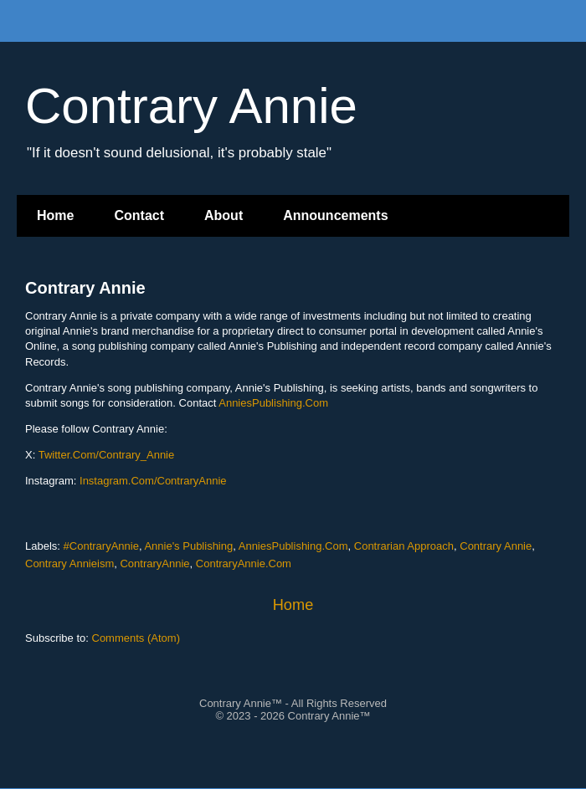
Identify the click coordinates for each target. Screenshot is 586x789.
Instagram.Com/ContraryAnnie (153, 480)
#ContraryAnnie (101, 546)
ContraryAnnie (154, 563)
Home (55, 215)
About (223, 215)
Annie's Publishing (188, 546)
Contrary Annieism (69, 563)
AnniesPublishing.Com (273, 403)
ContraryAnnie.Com (243, 563)
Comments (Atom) (136, 638)
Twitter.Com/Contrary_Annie (107, 454)
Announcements (335, 215)
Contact (139, 215)
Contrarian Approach (404, 546)
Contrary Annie (85, 288)
